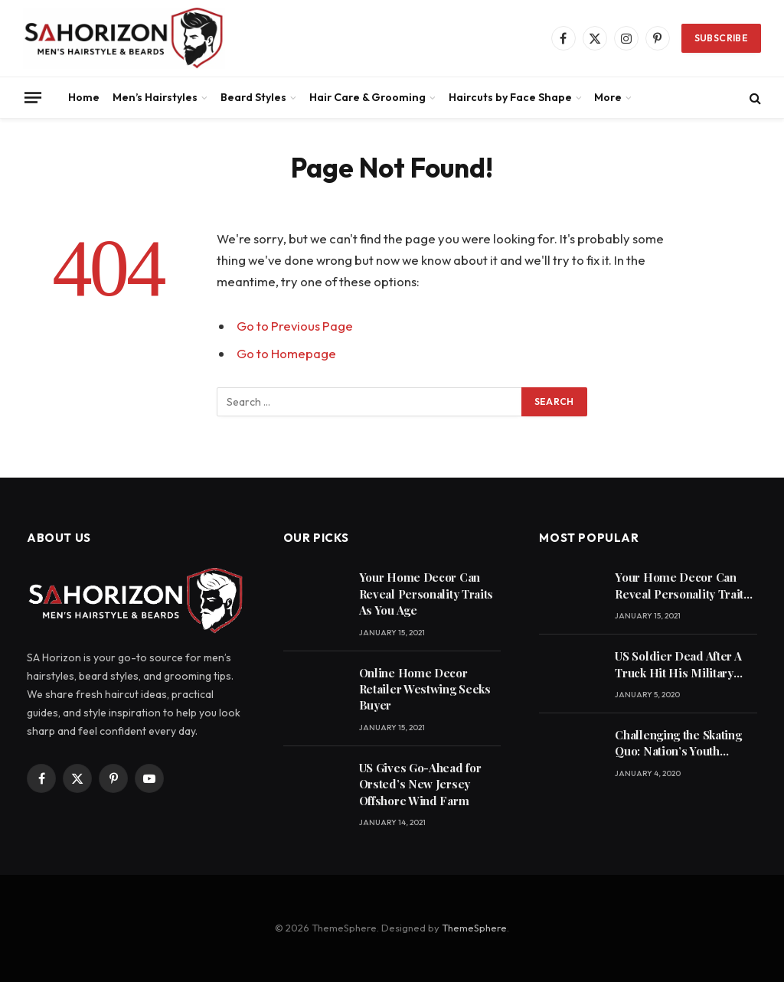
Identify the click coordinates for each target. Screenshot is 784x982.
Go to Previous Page (295, 326)
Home (84, 97)
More (608, 97)
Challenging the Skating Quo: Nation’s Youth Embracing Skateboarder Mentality (681, 743)
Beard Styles (253, 97)
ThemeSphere (474, 928)
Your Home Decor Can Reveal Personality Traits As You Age (426, 593)
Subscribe (721, 38)
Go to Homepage (286, 353)
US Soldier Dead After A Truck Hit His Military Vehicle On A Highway (678, 664)
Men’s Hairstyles (155, 97)
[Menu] (32, 97)
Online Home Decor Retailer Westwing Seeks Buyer (425, 689)
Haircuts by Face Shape (510, 97)
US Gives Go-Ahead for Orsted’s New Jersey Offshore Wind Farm (420, 784)
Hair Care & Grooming (367, 97)
